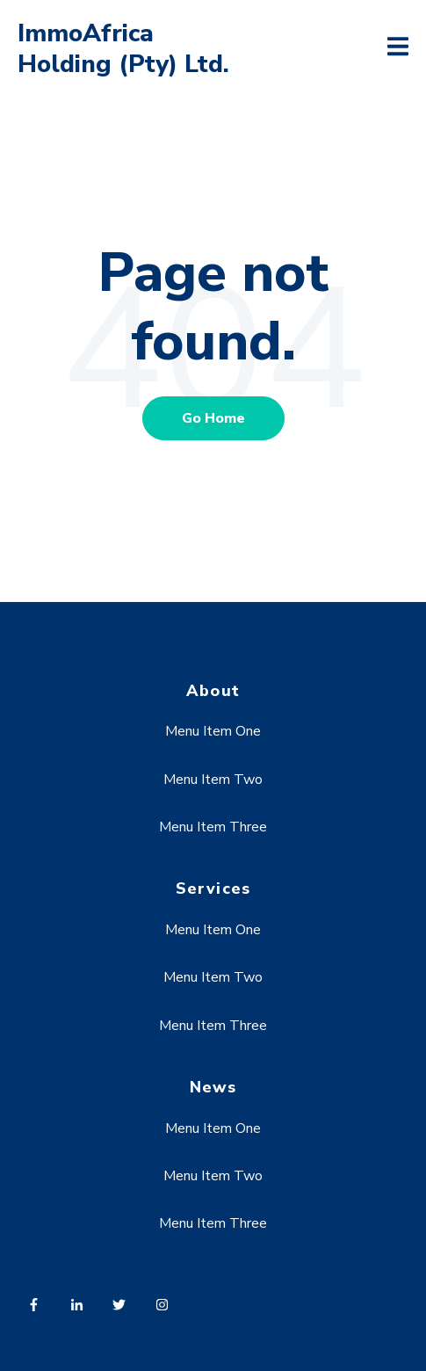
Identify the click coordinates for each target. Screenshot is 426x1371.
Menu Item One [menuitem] (213, 731)
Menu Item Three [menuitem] (213, 827)
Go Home (213, 418)
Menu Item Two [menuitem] (213, 779)
